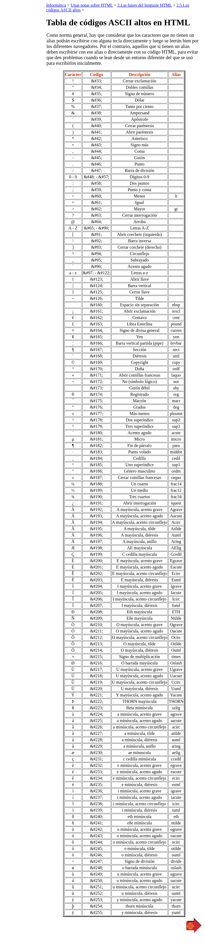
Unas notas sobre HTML (92, 5)
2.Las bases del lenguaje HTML (144, 5)
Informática (56, 5)
